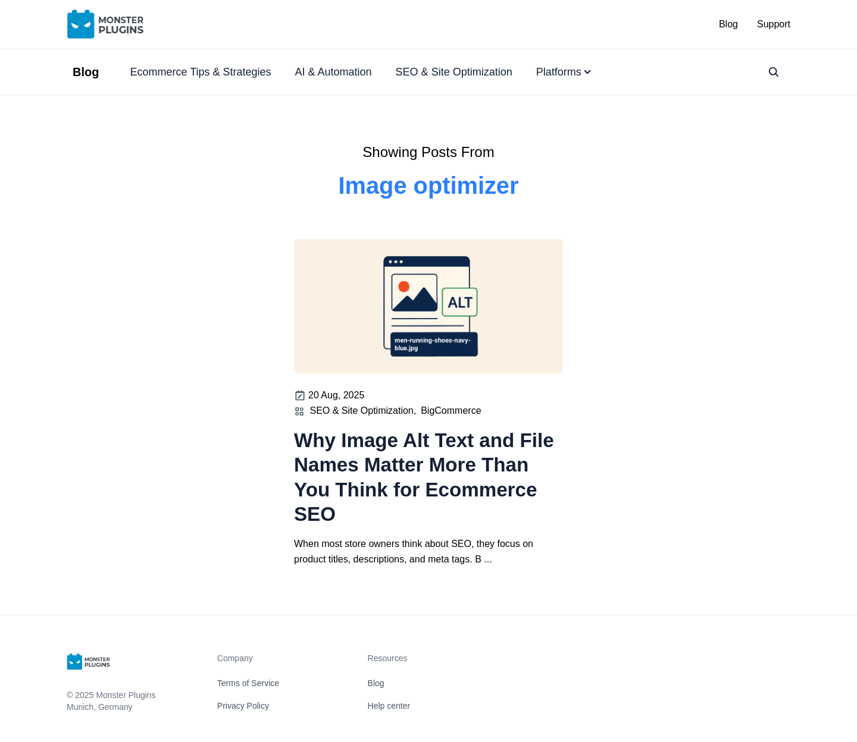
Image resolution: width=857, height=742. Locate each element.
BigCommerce (451, 410)
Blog (728, 24)
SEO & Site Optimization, (362, 410)
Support (773, 24)
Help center (389, 705)
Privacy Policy (243, 705)
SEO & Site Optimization (454, 72)
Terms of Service (248, 683)
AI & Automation (333, 72)
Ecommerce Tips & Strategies (200, 72)
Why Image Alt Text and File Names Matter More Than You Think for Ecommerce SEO (424, 477)
